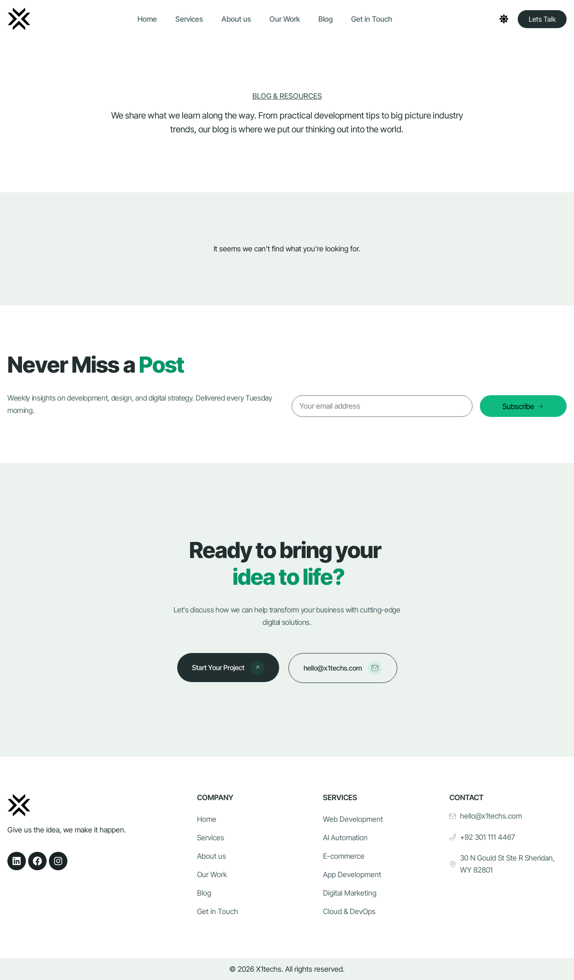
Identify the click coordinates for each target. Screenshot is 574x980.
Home (147, 19)
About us (236, 19)
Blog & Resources (287, 96)
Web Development (353, 819)
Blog (325, 19)
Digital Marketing (350, 893)
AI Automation (345, 838)
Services (189, 19)
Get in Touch (371, 19)
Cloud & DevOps (349, 911)
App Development (352, 874)
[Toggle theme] (503, 19)
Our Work (284, 19)
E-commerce (344, 856)
